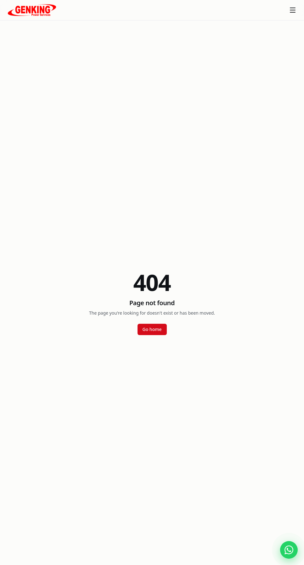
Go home (152, 329)
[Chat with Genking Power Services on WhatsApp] (289, 550)
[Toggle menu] (292, 10)
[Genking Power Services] (32, 10)
